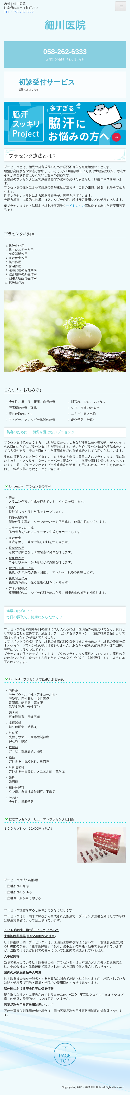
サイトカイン (75, 205)
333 (23, 12)
